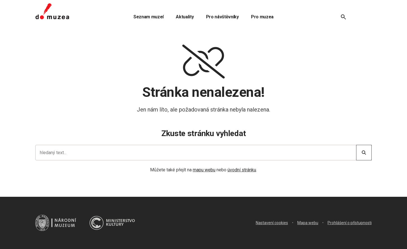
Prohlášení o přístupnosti (350, 222)
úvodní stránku (242, 169)
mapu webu (204, 169)
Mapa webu (307, 222)
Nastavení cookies (272, 222)
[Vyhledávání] (343, 17)
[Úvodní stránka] (52, 11)
